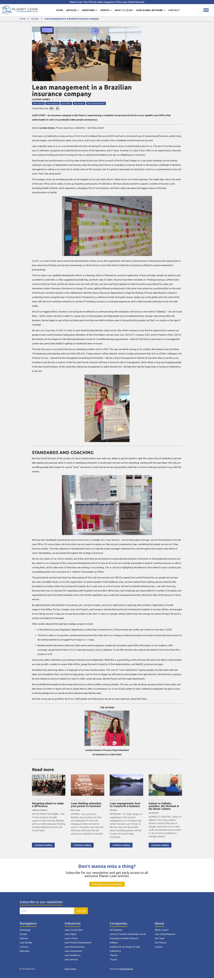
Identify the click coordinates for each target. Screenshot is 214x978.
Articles (35, 19)
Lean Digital (70, 934)
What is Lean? (161, 930)
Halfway (114, 942)
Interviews (25, 951)
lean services (79, 103)
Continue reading (43, 845)
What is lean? (124, 10)
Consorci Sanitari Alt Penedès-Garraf (128, 934)
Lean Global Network (165, 934)
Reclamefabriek (126, 969)
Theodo (114, 955)
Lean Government (73, 951)
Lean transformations (96, 103)
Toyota (113, 959)
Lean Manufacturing (74, 947)
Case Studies (26, 942)
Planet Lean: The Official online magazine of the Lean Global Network (107, 2)
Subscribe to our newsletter (107, 884)
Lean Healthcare (73, 955)
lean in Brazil (38, 103)
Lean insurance (52, 103)
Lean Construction (74, 930)
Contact (174, 10)
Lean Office (66, 103)
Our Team (160, 938)
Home (59, 10)
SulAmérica (115, 951)
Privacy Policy (70, 969)
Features (24, 938)
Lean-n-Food (71, 938)
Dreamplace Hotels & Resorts (124, 938)
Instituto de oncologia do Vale (125, 947)
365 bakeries (116, 930)
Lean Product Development (78, 942)
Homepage (25, 930)
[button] (73, 10)
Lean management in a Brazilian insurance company (71, 19)
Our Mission (161, 942)
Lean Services (71, 959)
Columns (24, 947)
